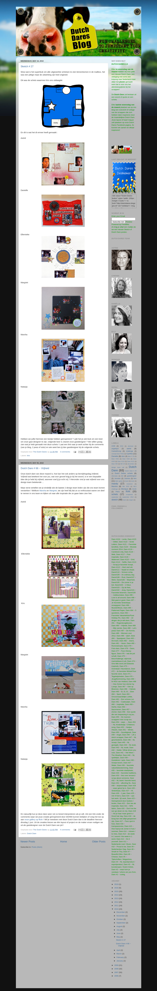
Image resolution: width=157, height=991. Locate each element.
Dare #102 (126, 459)
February (120, 957)
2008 (116, 969)
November (121, 916)
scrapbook (129, 494)
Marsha (42, 491)
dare (123, 456)
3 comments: (65, 452)
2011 (116, 906)
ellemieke (115, 476)
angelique (115, 449)
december (131, 464)
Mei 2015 (126, 486)
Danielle (115, 456)
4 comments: (65, 830)
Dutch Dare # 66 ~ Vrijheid (35, 468)
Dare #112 (130, 461)
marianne (130, 484)
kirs (28, 456)
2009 (116, 965)
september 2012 (128, 497)
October (120, 919)
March (119, 954)
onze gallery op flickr (34, 819)
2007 (116, 972)
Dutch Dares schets (124, 473)
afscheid (130, 446)
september (115, 497)
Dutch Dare (31, 833)
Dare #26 (115, 464)
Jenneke (117, 478)
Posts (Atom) (37, 847)
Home (63, 841)
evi (122, 476)
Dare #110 (121, 461)
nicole (134, 489)
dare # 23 (131, 456)
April (119, 950)
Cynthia (130, 454)
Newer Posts (28, 841)
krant (126, 481)
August (120, 926)
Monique (124, 489)
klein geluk (118, 481)
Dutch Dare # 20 (130, 471)
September (121, 923)
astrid (129, 449)
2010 (116, 909)
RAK (128, 491)
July (118, 930)
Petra (118, 492)
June (119, 933)
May (118, 937)
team (124, 500)
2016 (116, 888)
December (121, 912)
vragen (131, 500)
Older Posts (99, 841)
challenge (129, 451)
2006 (116, 976)
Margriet (53, 491)
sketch (115, 499)
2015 (121, 446)
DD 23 (122, 464)
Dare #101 (115, 459)
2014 (116, 895)
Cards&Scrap (116, 451)
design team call (118, 467)
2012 (116, 902)
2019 (116, 884)
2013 (116, 898)
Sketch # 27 (27, 66)
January (120, 961)
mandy (115, 483)
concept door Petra (118, 454)
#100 (113, 446)
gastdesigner (132, 476)
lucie (132, 481)
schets (115, 494)
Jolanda (127, 478)
